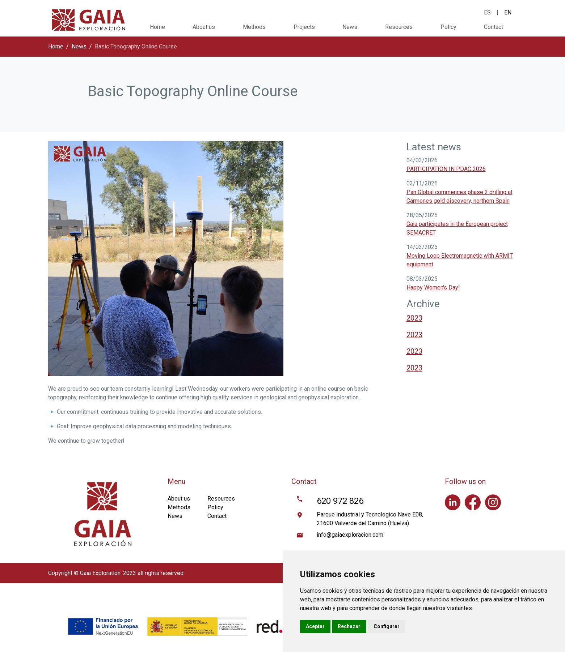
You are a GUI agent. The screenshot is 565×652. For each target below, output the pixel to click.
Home (157, 26)
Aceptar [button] (315, 626)
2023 (414, 318)
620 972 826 (340, 501)
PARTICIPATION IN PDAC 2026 (446, 169)
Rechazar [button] (349, 626)
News (349, 26)
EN (507, 12)
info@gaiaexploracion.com (350, 534)
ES (487, 12)
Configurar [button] (387, 626)
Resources (399, 26)
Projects (304, 26)
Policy (448, 26)
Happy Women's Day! (433, 287)
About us (204, 26)
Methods (254, 26)
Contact (493, 26)
